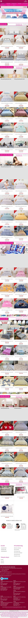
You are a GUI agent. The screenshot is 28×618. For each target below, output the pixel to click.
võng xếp (4, 615)
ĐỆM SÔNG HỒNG (3, 24)
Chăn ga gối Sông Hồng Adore (18, 166)
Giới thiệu (8, 3)
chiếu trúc (7, 615)
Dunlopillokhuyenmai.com (6, 576)
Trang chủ (3, 3)
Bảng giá (19, 3)
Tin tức (8, 5)
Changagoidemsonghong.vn (17, 612)
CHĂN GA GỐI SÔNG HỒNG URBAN (6, 67)
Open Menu (1, 1)
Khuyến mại (14, 3)
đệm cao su (5, 613)
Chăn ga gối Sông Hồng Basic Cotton (6, 166)
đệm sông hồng (5, 611)
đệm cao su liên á (4, 616)
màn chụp (21, 615)
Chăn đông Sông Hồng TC (17, 408)
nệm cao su (17, 613)
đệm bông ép (24, 612)
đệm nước (25, 615)
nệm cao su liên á (6, 614)
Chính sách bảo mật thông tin (18, 552)
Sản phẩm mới (25, 24)
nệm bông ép (10, 613)
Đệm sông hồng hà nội (8, 612)
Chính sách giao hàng (17, 551)
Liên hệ (14, 5)
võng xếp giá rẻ (12, 615)
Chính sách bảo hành (17, 554)
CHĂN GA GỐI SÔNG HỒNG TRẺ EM (6, 243)
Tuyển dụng (2, 562)
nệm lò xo (13, 613)
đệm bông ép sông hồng (20, 611)
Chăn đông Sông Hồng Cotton (5, 408)
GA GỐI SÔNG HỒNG (4, 318)
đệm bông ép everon (13, 614)
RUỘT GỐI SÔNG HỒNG (4, 484)
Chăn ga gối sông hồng (12, 611)
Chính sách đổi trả (16, 549)
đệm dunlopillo (9, 616)
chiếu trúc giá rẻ (17, 615)
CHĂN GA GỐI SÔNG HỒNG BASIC (6, 154)
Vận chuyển (25, 3)
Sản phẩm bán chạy (19, 24)
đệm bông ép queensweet (20, 614)
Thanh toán (3, 5)
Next (26, 249)
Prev (1, 249)
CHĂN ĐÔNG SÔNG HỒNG (4, 396)
